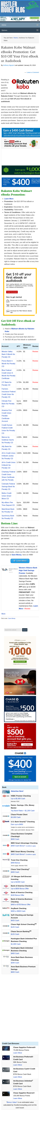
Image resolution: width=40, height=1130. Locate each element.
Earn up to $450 (17, 824)
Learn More (17, 1053)
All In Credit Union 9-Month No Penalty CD (8, 465)
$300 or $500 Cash (18, 911)
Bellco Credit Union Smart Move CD (6, 495)
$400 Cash (15, 872)
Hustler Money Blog (20, 7)
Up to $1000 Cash (18, 882)
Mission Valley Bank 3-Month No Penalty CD (8, 354)
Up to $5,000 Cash (18, 798)
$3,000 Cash (16, 817)
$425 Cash (15, 920)
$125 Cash (15, 927)
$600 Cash (15, 972)
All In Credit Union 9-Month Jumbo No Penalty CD (8, 455)
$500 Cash (15, 839)
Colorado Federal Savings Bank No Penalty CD (8, 486)
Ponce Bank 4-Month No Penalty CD (8, 363)
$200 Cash (15, 963)
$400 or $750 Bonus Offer (21, 904)
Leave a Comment (33, 72)
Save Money (11, 618)
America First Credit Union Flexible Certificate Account (7, 415)
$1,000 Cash (16, 944)
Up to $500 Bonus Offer (20, 888)
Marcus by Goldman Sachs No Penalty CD (8, 439)
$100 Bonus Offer (17, 895)
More (3, 614)
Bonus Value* (12, 1102)
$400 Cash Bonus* (23, 846)
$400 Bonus (15, 863)
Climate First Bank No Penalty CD (8, 403)
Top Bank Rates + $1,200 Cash (23, 811)
